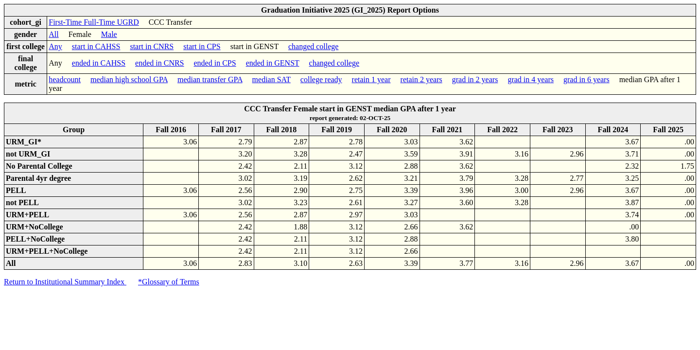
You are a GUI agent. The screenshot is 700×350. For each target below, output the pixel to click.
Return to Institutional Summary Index (65, 282)
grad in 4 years (531, 79)
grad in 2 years (475, 79)
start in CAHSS (96, 46)
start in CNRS (152, 46)
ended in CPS (215, 63)
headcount (65, 79)
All (53, 34)
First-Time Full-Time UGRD (94, 22)
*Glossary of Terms (168, 282)
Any (55, 46)
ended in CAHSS (98, 63)
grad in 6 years (586, 79)
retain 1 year (371, 79)
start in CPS (201, 46)
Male (109, 34)
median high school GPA (129, 79)
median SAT (271, 79)
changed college (313, 46)
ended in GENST (272, 63)
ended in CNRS (159, 63)
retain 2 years (421, 79)
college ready (321, 79)
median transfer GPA (210, 79)
